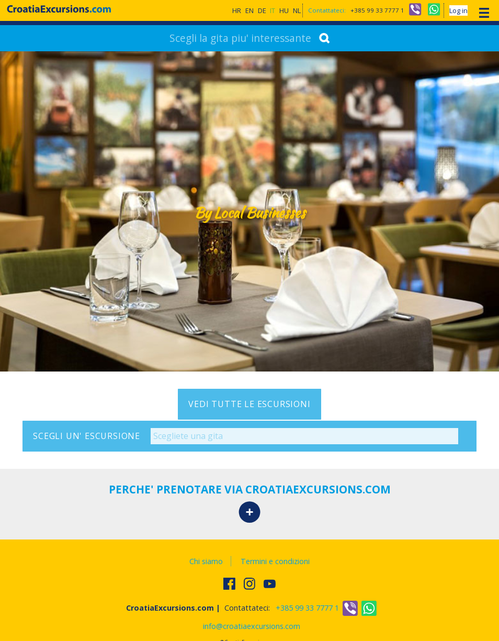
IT (272, 10)
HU (284, 10)
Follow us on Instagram (250, 583)
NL (297, 10)
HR (236, 10)
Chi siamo (206, 561)
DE (262, 10)
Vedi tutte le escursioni (249, 404)
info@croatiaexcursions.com (251, 626)
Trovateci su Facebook (230, 583)
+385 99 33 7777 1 (377, 10)
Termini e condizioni (275, 561)
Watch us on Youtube (270, 583)
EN (249, 10)
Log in (458, 10)
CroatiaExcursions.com (59, 9)
